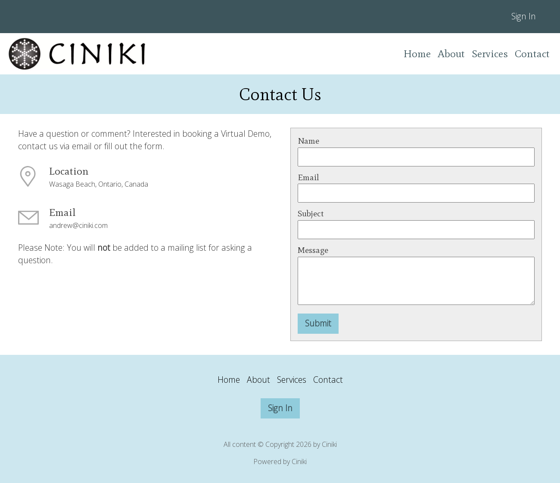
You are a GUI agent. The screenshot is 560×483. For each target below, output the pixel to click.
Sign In (523, 16)
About (451, 53)
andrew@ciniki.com (78, 225)
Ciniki (299, 461)
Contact (532, 53)
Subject (311, 213)
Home (417, 53)
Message (313, 250)
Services (490, 53)
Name (308, 141)
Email (308, 177)
